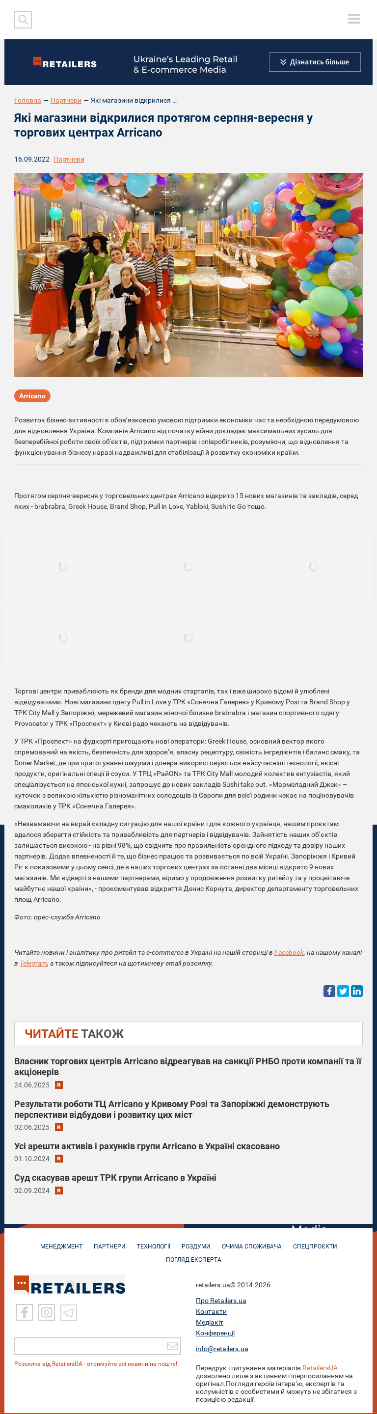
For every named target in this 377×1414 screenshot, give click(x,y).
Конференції (215, 1334)
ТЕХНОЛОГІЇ (153, 1242)
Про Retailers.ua (221, 1301)
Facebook (289, 952)
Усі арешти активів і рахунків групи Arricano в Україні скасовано (147, 1146)
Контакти (211, 1312)
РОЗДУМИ (196, 1242)
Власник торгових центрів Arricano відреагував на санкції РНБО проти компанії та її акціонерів (187, 1066)
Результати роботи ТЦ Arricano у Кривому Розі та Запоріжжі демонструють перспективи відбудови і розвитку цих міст (171, 1109)
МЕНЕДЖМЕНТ (61, 1242)
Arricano (32, 396)
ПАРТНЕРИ (110, 1242)
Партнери (66, 100)
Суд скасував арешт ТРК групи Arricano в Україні (115, 1177)
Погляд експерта (193, 1255)
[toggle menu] (354, 18)
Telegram (33, 963)
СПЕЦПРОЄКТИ (315, 1242)
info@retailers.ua (222, 1350)
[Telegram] (68, 1313)
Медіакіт (209, 1323)
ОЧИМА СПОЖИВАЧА (252, 1242)
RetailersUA (320, 1369)
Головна (27, 100)
